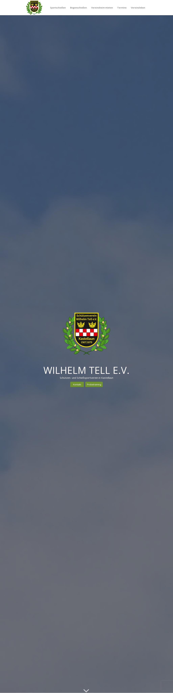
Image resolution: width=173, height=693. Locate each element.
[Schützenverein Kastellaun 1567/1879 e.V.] (34, 7)
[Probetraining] (94, 384)
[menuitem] (58, 7)
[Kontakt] (77, 384)
